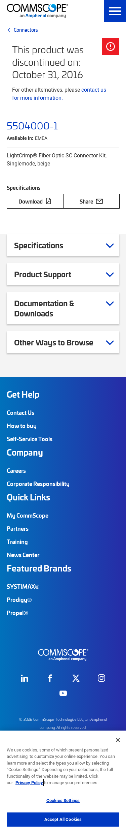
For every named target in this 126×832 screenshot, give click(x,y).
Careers (16, 470)
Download (34, 201)
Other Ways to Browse (62, 342)
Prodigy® (19, 599)
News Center (23, 554)
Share (91, 201)
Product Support (51, 274)
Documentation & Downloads (64, 308)
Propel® (17, 612)
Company (25, 452)
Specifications (47, 245)
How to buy (22, 425)
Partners (18, 528)
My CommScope (27, 515)
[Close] (118, 740)
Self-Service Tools (29, 438)
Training (17, 541)
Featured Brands (39, 568)
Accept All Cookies (63, 819)
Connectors (26, 29)
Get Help (23, 394)
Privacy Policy (29, 782)
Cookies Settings (63, 800)
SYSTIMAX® (23, 586)
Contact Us (20, 412)
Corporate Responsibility (38, 483)
